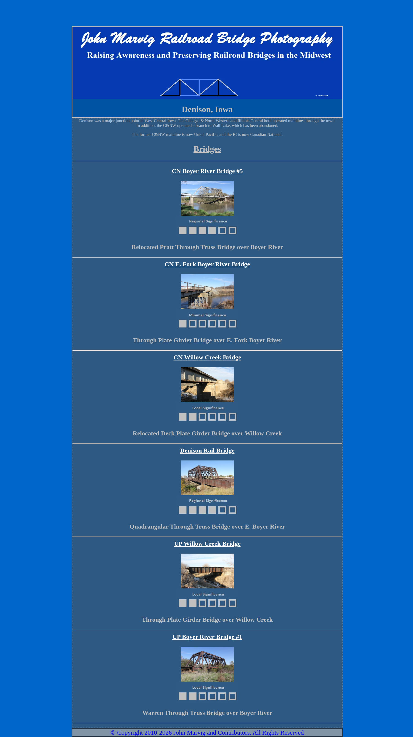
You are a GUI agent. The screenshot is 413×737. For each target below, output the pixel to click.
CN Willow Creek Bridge (207, 357)
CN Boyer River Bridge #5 (207, 171)
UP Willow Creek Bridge (207, 543)
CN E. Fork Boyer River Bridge (207, 264)
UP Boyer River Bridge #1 (207, 636)
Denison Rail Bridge (207, 450)
